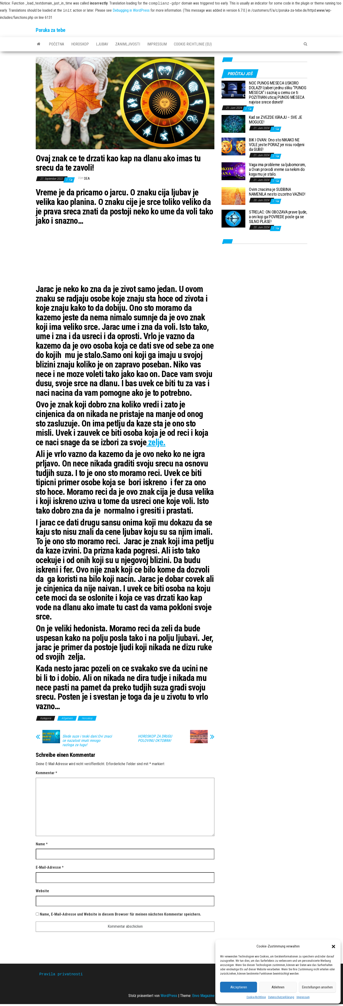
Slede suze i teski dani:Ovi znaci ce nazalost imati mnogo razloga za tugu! (87, 740)
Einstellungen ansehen (317, 987)
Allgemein (67, 718)
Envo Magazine (203, 995)
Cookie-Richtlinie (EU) (193, 44)
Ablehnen (278, 987)
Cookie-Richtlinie (256, 997)
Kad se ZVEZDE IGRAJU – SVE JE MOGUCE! (275, 119)
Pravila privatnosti (61, 974)
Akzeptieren (238, 987)
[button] (333, 946)
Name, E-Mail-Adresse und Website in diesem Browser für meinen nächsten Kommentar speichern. (120, 914)
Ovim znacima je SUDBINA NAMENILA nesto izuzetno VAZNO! (277, 192)
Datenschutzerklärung (281, 997)
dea (87, 178)
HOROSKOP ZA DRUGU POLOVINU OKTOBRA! (155, 738)
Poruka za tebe (51, 30)
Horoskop (80, 44)
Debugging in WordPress (131, 10)
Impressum (303, 997)
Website (42, 891)
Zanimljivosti (127, 44)
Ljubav (102, 44)
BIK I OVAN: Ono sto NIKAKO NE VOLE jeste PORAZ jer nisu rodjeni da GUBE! (276, 144)
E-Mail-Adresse (50, 867)
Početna (56, 44)
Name (42, 844)
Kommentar (46, 773)
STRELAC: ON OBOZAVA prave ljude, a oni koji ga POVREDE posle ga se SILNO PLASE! (278, 216)
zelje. (156, 442)
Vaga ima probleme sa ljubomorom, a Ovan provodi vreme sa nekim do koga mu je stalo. (277, 169)
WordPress (169, 995)
